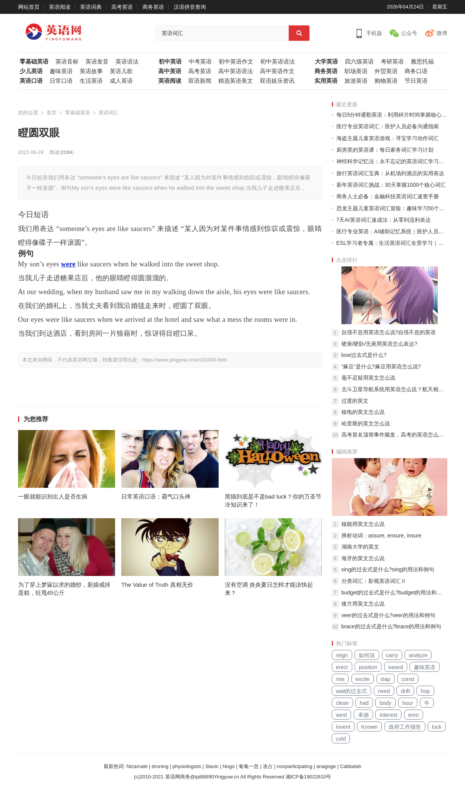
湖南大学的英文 (360, 547)
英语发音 (97, 62)
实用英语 (326, 81)
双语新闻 (199, 81)
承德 (363, 715)
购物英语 (386, 81)
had (364, 703)
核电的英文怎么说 (363, 412)
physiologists (186, 766)
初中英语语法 (277, 62)
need (384, 691)
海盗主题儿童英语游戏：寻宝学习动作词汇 (387, 138)
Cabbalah (350, 766)
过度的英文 (354, 401)
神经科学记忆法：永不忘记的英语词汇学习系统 (391, 161)
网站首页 (29, 7)
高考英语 (122, 7)
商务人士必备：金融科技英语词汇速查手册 (387, 196)
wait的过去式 (351, 691)
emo (413, 715)
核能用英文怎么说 (363, 524)
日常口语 (61, 81)
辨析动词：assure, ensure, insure (381, 535)
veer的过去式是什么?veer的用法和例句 (388, 615)
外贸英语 (386, 71)
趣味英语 (61, 71)
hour (407, 703)
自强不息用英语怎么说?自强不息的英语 (388, 332)
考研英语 (392, 62)
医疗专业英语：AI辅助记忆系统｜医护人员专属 (391, 231)
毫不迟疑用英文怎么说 (368, 378)
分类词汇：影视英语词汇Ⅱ (373, 581)
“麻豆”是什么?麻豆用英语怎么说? (381, 366)
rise (340, 679)
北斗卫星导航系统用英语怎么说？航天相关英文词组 (394, 389)
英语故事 (91, 71)
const (407, 679)
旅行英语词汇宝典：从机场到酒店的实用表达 (390, 173)
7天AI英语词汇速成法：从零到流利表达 (383, 220)
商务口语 (416, 71)
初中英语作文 (236, 62)
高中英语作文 (277, 71)
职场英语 (356, 71)
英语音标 (67, 62)
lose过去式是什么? (363, 355)
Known (369, 727)
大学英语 (326, 62)
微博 (442, 33)
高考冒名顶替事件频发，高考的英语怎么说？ (394, 435)
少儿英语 (31, 71)
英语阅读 (59, 7)
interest (388, 715)
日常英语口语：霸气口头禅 (156, 496)
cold (341, 739)
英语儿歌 (121, 71)
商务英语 (153, 7)
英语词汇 (109, 112)
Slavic (212, 766)
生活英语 (91, 81)
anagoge (326, 766)
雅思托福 (422, 62)
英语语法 (127, 62)
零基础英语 (34, 62)
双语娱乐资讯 (277, 81)
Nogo (228, 766)
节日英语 (416, 81)
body (385, 703)
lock (437, 727)
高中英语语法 (235, 71)
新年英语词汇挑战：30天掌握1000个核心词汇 (391, 185)
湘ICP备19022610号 (308, 777)
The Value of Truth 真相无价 (157, 584)
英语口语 (31, 81)
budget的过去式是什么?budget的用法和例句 (394, 592)
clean (342, 703)
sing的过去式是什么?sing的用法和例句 (387, 569)
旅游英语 (356, 81)
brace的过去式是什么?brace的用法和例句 (391, 626)
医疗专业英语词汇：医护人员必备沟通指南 (387, 126)
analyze (418, 655)
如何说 (367, 655)
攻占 (268, 766)
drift (405, 691)
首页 (52, 112)
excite (363, 679)
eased (395, 667)
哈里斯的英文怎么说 (365, 423)
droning (160, 766)
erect (342, 667)
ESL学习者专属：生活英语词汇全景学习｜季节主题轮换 (391, 243)
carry (392, 655)
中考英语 (200, 62)
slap (386, 679)
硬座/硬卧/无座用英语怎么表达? (379, 344)
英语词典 (91, 7)
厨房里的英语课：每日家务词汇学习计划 (384, 150)
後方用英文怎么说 (363, 604)
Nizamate (137, 766)
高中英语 (169, 71)
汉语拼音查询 (190, 7)
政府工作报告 (405, 727)
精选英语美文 (235, 81)
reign (342, 655)
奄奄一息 (249, 766)
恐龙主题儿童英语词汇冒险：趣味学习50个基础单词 (391, 208)
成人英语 (121, 81)
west (341, 715)
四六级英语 (359, 62)
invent (343, 727)
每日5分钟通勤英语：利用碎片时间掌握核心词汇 (391, 115)
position (368, 667)
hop (425, 691)
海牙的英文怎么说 (363, 558)
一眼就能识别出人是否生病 (52, 496)
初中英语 (170, 62)
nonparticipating (294, 766)
